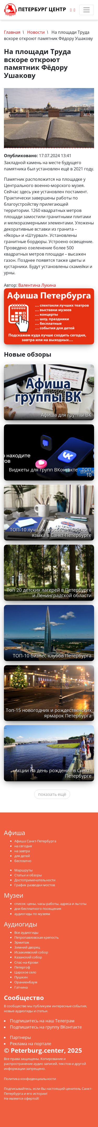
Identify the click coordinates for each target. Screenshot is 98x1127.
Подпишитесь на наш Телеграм (42, 1021)
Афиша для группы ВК (66, 415)
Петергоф (22, 967)
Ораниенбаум (25, 982)
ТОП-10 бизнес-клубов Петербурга (52, 655)
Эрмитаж (21, 942)
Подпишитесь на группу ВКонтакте (46, 1027)
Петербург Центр (35, 9)
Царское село (25, 972)
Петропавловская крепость (36, 937)
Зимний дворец (27, 947)
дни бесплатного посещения (37, 908)
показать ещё (52, 794)
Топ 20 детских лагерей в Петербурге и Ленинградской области (49, 592)
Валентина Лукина (37, 285)
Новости (36, 32)
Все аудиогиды (26, 932)
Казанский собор (28, 957)
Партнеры (20, 1037)
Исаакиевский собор (31, 952)
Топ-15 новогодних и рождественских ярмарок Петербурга (48, 713)
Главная (12, 32)
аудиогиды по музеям (32, 913)
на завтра (22, 851)
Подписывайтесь (17, 1088)
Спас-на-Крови (26, 962)
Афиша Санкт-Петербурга (35, 841)
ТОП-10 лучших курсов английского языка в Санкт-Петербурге (50, 532)
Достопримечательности (34, 880)
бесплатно (22, 860)
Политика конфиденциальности (30, 1078)
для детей (22, 855)
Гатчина (21, 987)
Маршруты (23, 870)
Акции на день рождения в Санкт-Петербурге (53, 773)
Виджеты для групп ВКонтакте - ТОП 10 (50, 472)
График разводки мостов (34, 885)
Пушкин (21, 977)
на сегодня (23, 846)
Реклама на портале (30, 1043)
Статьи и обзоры (28, 875)
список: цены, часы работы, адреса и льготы (50, 903)
